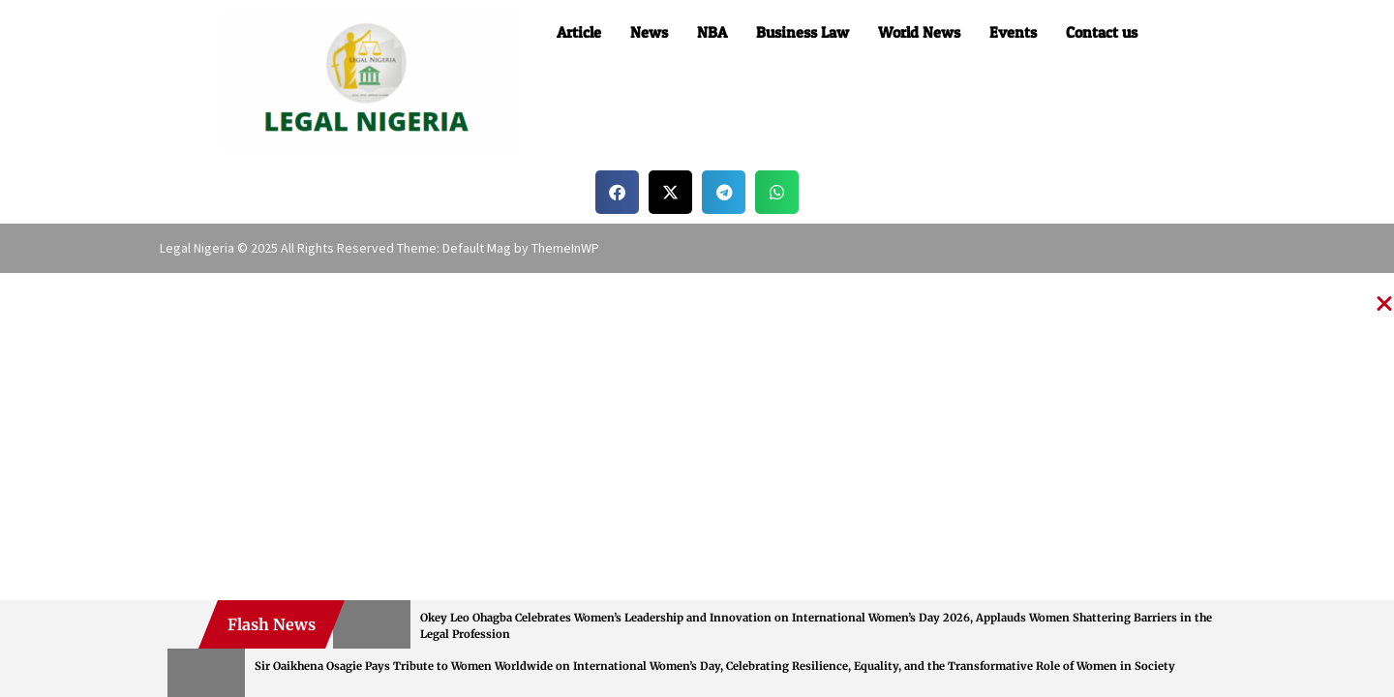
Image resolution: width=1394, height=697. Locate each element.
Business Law (802, 32)
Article (579, 32)
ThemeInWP (565, 248)
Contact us (1101, 32)
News (649, 32)
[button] (617, 192)
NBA (712, 32)
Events (1013, 32)
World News (919, 32)
